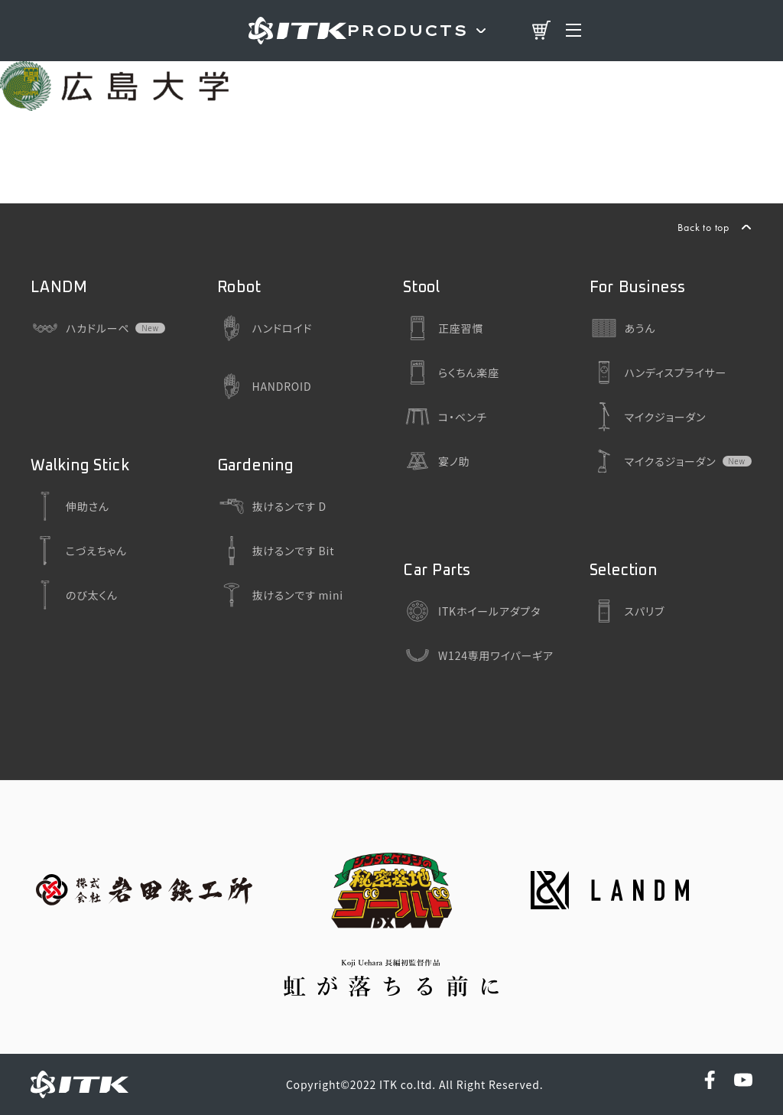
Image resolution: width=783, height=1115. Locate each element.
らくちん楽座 (451, 372)
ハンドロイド (265, 328)
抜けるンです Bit (276, 550)
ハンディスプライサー (658, 372)
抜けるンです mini (280, 595)
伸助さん (70, 506)
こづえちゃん (79, 550)
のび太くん (74, 595)
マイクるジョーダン (653, 461)
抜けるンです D (272, 506)
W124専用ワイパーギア (478, 655)
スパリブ (627, 611)
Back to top (703, 227)
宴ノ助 (436, 461)
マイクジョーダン (648, 416)
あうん (623, 328)
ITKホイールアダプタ (472, 611)
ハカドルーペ (80, 328)
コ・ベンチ (445, 416)
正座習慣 (443, 328)
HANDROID (264, 386)
